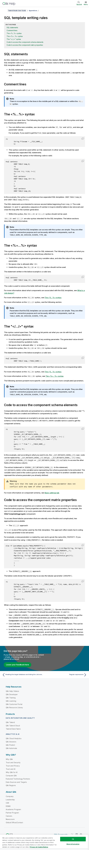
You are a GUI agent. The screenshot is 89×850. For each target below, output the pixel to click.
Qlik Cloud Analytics (13, 737)
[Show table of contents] (4, 10)
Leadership (10, 798)
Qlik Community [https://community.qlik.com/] (61, 833)
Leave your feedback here (17, 663)
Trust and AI (10, 768)
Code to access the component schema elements (25, 42)
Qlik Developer (12, 693)
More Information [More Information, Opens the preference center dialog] (73, 844)
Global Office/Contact (14, 821)
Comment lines (12, 30)
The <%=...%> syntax (15, 36)
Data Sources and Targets (16, 781)
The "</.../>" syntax (14, 39)
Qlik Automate (11, 747)
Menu (86, 4)
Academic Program (13, 808)
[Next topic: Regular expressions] (66, 673)
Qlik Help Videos (12, 690)
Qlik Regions (11, 784)
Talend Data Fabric (13, 727)
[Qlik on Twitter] (72, 833)
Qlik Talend (10, 721)
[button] (82, 138)
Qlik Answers (11, 740)
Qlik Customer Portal (14, 703)
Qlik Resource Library (14, 706)
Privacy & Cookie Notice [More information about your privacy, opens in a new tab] (39, 847)
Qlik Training (11, 696)
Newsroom (10, 818)
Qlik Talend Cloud (13, 724)
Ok (73, 839)
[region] (44, 842)
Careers (9, 814)
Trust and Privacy (13, 764)
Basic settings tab (52, 492)
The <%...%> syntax (14, 33)
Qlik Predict (10, 743)
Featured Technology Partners (18, 777)
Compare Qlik (11, 774)
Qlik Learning (11, 699)
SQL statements (12, 27)
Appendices (33, 10)
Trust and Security (13, 761)
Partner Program (12, 811)
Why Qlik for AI (11, 771)
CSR (7, 801)
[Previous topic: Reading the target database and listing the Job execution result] (23, 673)
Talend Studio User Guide (17, 10)
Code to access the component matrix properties (25, 45)
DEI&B (8, 805)
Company (9, 795)
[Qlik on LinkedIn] (76, 833)
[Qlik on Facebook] (81, 833)
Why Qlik (9, 758)
